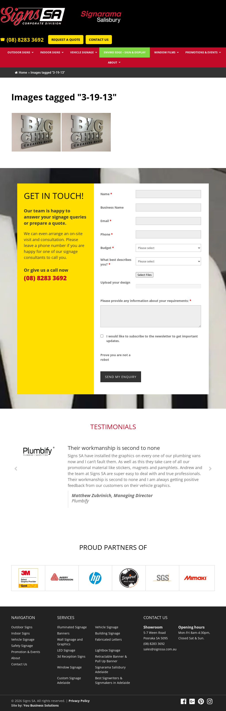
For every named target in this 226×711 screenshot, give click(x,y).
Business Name (112, 207)
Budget (107, 248)
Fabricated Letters (108, 639)
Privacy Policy (79, 701)
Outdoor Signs (21, 627)
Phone (106, 234)
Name (106, 194)
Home (21, 72)
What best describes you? (115, 262)
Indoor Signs (20, 633)
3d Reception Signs (71, 656)
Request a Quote (65, 39)
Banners (63, 633)
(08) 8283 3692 (22, 39)
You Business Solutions (41, 705)
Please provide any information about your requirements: (145, 301)
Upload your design (115, 282)
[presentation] (169, 357)
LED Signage (66, 650)
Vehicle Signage (22, 639)
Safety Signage (22, 646)
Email (105, 221)
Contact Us (99, 39)
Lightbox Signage (107, 650)
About (15, 658)
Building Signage (107, 633)
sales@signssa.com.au (160, 649)
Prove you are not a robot (115, 357)
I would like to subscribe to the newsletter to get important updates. (152, 338)
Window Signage (69, 667)
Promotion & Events (25, 652)
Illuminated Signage (72, 627)
